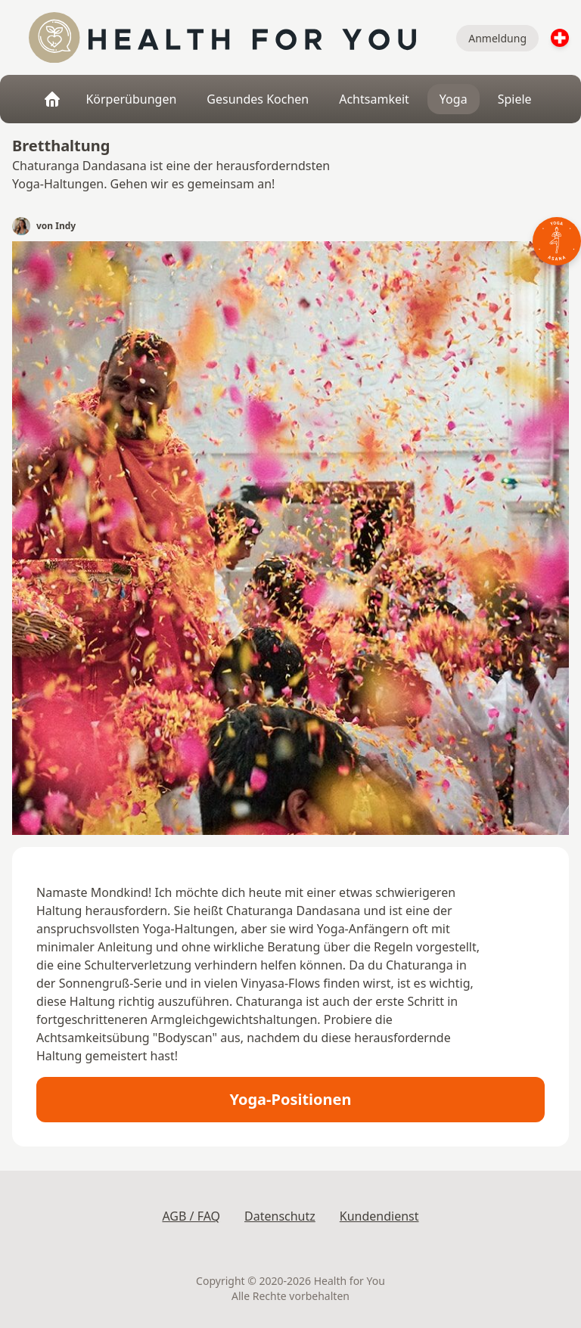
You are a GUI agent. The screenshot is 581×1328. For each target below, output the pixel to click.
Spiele (515, 99)
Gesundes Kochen (258, 99)
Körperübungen (130, 99)
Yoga (454, 99)
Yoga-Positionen (290, 1099)
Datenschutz (279, 1216)
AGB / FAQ (191, 1216)
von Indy (56, 226)
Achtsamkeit (374, 99)
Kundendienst (379, 1216)
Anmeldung (497, 38)
